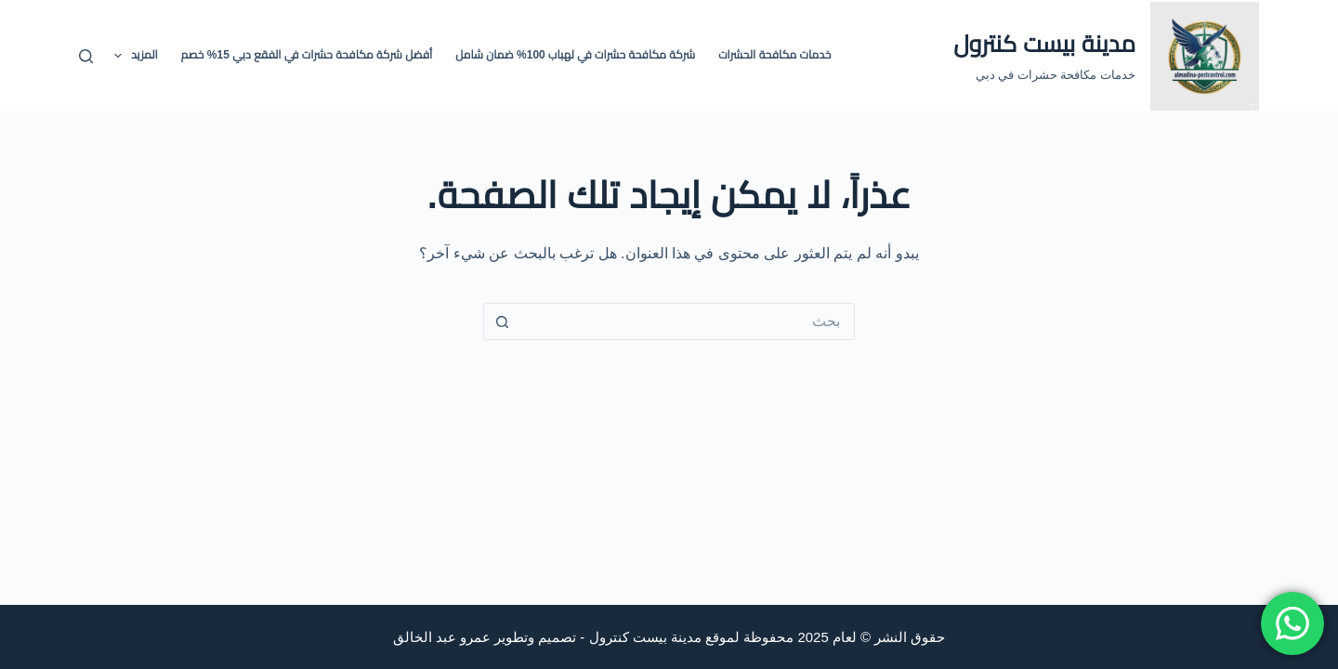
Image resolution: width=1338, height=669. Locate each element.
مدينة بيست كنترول (1044, 44)
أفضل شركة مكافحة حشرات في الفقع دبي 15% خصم (307, 54)
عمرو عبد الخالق (442, 637)
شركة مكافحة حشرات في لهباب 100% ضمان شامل (575, 54)
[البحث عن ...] (687, 321)
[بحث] (86, 56)
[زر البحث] (501, 321)
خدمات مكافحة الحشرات (774, 54)
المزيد (132, 56)
